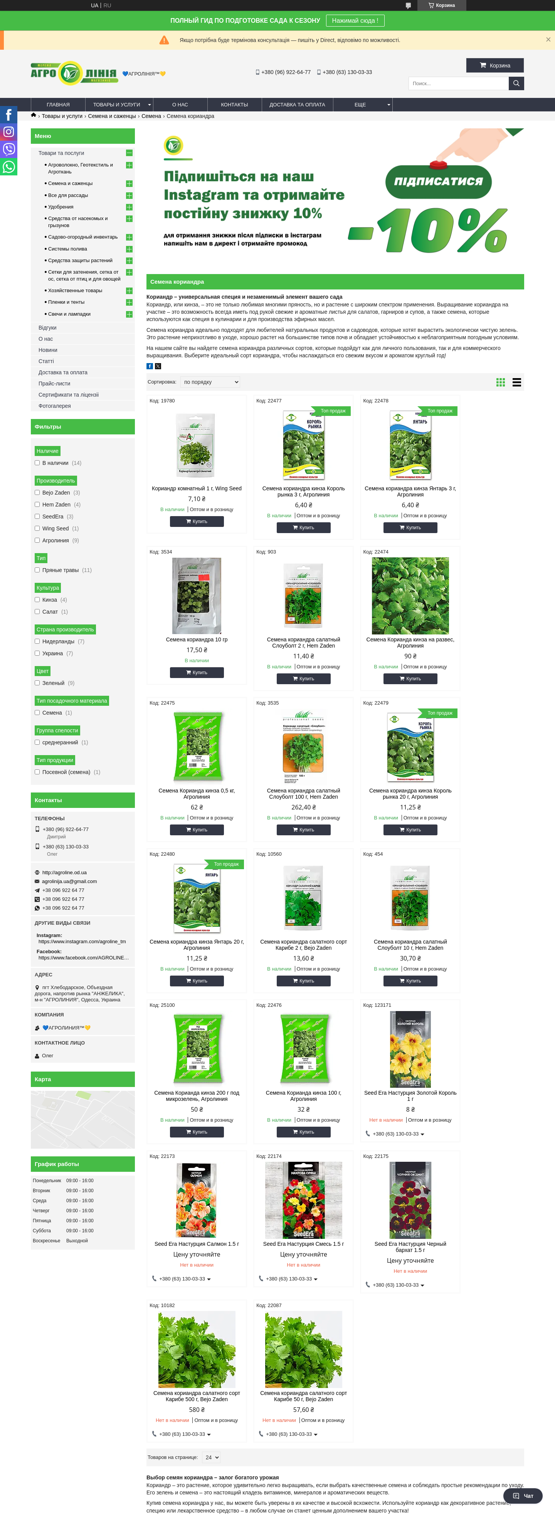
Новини (48, 350)
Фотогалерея (55, 406)
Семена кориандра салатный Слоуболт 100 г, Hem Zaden (479, 642)
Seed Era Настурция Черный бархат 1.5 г (287, 1096)
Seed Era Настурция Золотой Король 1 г (383, 945)
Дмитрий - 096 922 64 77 (63, 1296)
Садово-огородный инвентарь (83, 237)
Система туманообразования (445, 1306)
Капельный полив (431, 1286)
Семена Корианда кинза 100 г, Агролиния (287, 945)
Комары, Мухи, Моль (184, 1286)
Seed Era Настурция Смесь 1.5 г (191, 1093)
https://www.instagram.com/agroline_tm (82, 941)
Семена (151, 116)
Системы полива (67, 249)
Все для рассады (68, 195)
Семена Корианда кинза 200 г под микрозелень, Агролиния (191, 945)
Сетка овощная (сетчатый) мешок (325, 1315)
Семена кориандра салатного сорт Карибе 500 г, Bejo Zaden (383, 1096)
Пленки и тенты (66, 302)
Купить (194, 527)
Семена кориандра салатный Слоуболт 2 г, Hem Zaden (191, 642)
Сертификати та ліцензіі (69, 395)
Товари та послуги (61, 153)
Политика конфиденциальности (331, 1508)
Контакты (234, 105)
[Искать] (516, 83)
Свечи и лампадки (69, 314)
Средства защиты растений (80, 260)
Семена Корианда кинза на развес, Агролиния (287, 642)
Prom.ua (310, 1494)
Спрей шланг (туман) (435, 1296)
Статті (46, 361)
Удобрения (60, 207)
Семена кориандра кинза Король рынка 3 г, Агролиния (287, 491)
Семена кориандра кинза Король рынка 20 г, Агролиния (191, 793)
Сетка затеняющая (308, 1286)
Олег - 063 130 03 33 (59, 1286)
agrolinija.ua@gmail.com (69, 881)
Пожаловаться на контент (265, 1508)
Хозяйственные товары (75, 290)
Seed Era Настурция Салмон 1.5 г (479, 945)
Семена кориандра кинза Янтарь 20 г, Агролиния (287, 793)
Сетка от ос (299, 1296)
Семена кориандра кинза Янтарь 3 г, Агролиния (383, 491)
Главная (58, 105)
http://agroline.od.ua (64, 872)
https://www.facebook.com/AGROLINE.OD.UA (84, 958)
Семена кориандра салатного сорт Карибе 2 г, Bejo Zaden (383, 793)
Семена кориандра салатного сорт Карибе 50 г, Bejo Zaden (479, 1096)
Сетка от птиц (302, 1325)
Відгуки (48, 328)
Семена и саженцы (112, 116)
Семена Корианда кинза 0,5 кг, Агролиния (383, 642)
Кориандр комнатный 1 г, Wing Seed (191, 491)
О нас (180, 105)
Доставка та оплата (297, 105)
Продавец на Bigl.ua (277, 1501)
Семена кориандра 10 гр (479, 488)
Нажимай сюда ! (355, 20)
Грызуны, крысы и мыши (188, 1296)
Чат (523, 1495)
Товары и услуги (116, 105)
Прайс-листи (54, 383)
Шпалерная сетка (306, 1306)
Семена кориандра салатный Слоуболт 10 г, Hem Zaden (479, 793)
